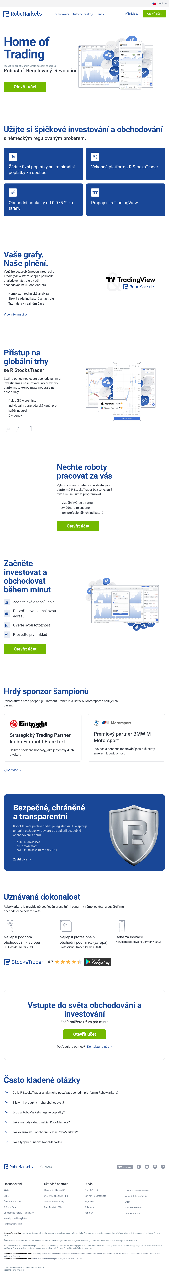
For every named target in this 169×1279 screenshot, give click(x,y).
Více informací (15, 314)
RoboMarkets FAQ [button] (53, 1207)
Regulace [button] (89, 1201)
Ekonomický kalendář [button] (54, 1190)
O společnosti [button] (91, 1190)
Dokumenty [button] (90, 1207)
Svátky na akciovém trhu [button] (56, 1196)
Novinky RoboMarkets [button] (95, 1196)
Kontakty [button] (89, 1213)
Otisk (127, 1202)
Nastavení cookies (134, 1207)
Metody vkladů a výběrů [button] (15, 1218)
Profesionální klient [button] (13, 1224)
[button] (159, 3)
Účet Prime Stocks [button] (12, 1201)
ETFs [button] (6, 1196)
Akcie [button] (6, 1190)
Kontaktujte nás (99, 1046)
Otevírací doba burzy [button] (54, 1201)
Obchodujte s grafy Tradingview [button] (19, 1213)
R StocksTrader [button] (11, 1207)
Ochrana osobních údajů (137, 1190)
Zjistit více (12, 770)
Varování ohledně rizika (136, 1196)
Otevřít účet (25, 86)
